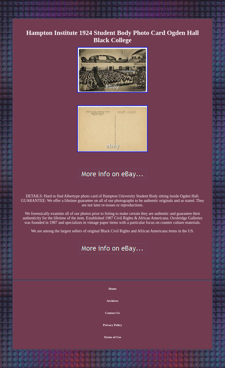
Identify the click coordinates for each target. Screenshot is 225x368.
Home (112, 288)
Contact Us (112, 313)
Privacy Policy (112, 325)
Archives (112, 300)
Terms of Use (112, 337)
